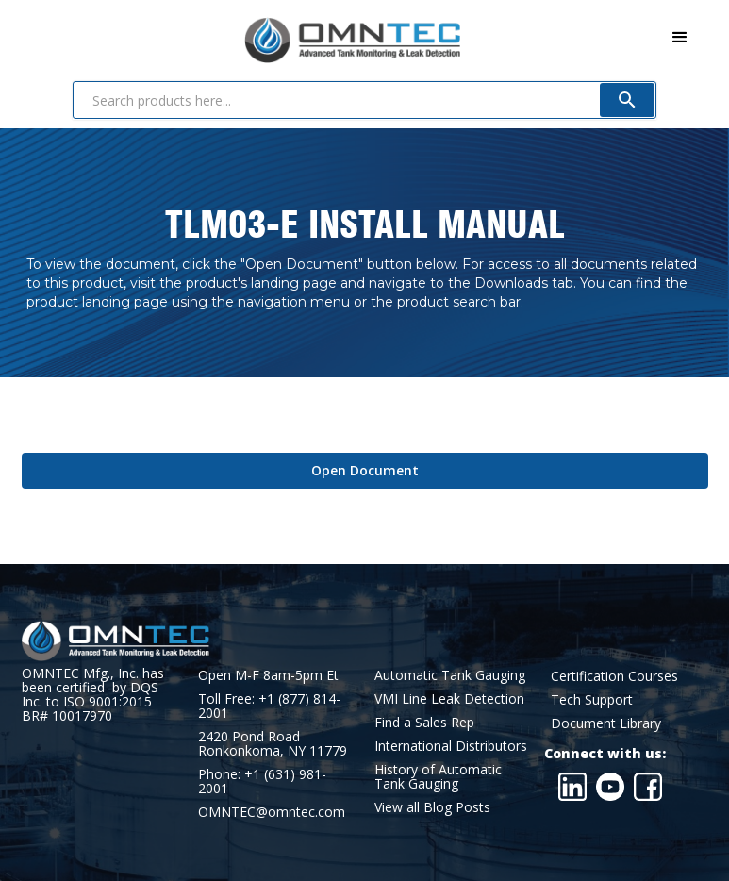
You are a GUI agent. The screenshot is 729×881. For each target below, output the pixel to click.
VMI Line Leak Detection (449, 698)
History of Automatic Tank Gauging (438, 776)
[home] (241, 36)
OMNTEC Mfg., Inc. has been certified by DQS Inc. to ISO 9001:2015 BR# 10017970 (93, 694)
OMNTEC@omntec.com (271, 812)
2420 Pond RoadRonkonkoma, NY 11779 (272, 743)
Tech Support (592, 699)
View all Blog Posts (432, 807)
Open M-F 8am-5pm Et (268, 675)
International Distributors (450, 746)
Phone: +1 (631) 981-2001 (262, 781)
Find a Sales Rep (424, 722)
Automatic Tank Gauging (449, 675)
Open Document (365, 470)
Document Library (606, 723)
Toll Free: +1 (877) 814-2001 (269, 706)
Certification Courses (614, 676)
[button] (680, 37)
